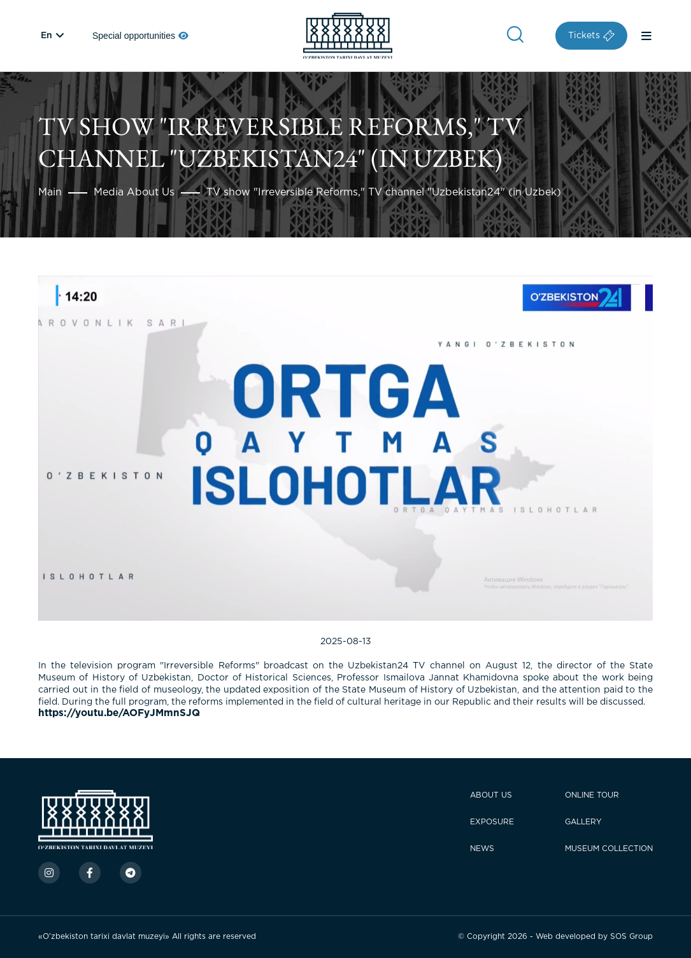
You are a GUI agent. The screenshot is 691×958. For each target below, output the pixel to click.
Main (50, 192)
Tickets (591, 35)
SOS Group (631, 936)
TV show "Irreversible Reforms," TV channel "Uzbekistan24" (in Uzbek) (383, 192)
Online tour (592, 795)
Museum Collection (609, 848)
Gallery (583, 822)
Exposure (492, 822)
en (46, 35)
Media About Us (134, 192)
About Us (491, 795)
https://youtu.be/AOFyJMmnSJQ (119, 713)
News (482, 848)
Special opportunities (140, 36)
